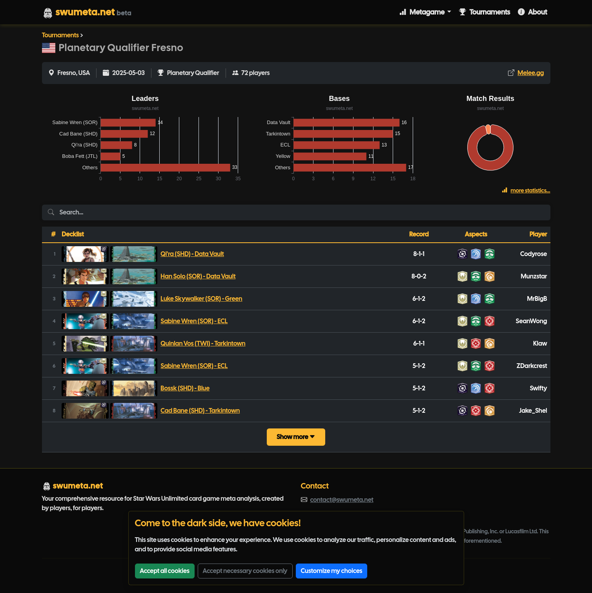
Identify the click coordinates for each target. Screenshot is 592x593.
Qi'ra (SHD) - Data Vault (192, 254)
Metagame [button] (422, 11)
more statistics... (526, 190)
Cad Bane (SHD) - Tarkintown (200, 410)
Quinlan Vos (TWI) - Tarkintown (202, 343)
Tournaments (484, 11)
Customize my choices (331, 571)
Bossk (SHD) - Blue (184, 388)
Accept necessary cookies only (245, 571)
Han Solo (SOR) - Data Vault (197, 276)
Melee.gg (530, 73)
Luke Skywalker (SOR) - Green (201, 299)
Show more (296, 437)
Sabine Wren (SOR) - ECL (194, 321)
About (532, 11)
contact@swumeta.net (341, 500)
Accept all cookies (164, 571)
